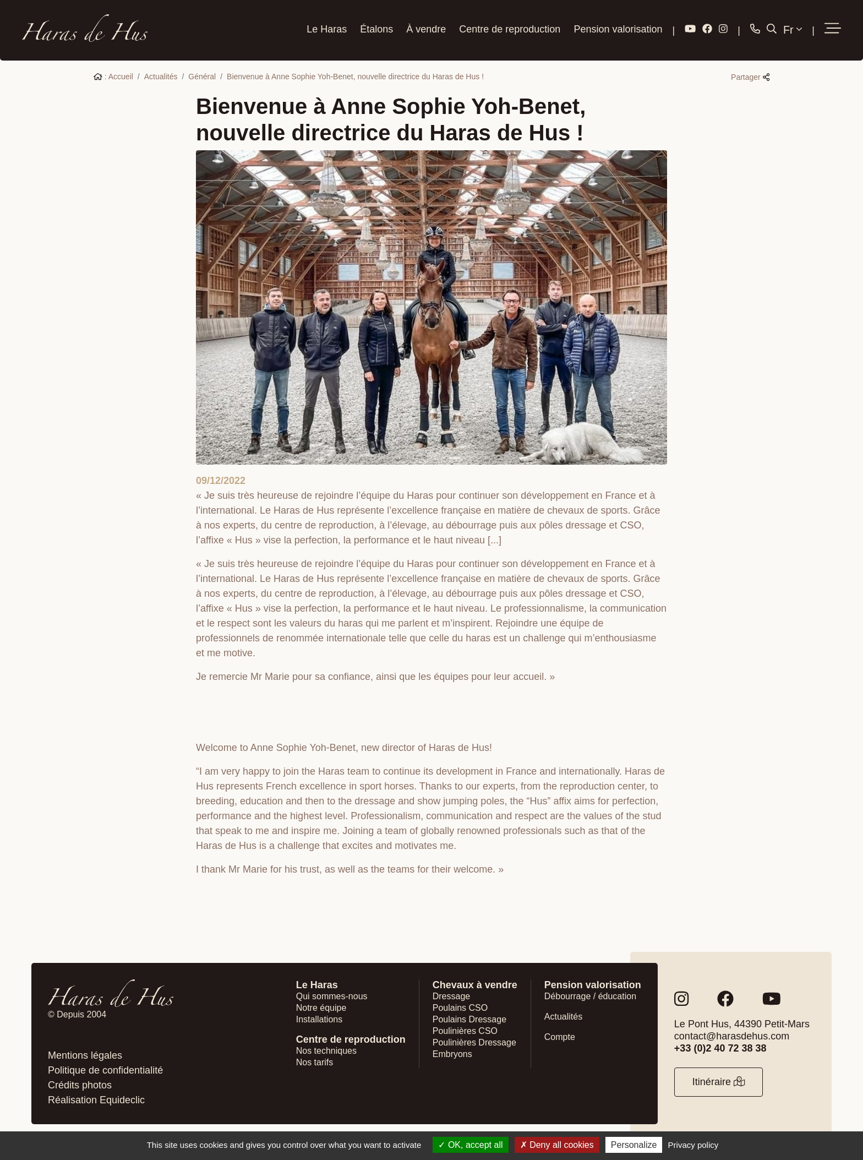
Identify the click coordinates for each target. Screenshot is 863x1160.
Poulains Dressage (469, 1019)
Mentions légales (85, 1055)
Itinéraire (718, 1081)
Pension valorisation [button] (617, 29)
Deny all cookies (557, 1145)
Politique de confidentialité (105, 1070)
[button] (832, 29)
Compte (559, 1037)
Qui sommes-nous (332, 996)
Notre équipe (321, 1007)
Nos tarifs (315, 1062)
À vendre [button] (426, 29)
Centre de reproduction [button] (509, 29)
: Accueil (113, 76)
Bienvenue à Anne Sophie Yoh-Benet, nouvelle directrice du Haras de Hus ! (355, 76)
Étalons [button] (376, 29)
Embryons (452, 1054)
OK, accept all (470, 1145)
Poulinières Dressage (474, 1042)
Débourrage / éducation (590, 996)
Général (202, 76)
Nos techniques (326, 1050)
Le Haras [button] (327, 29)
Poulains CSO (460, 1007)
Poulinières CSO (465, 1031)
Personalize (634, 1145)
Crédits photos (80, 1085)
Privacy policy (693, 1145)
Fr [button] (792, 30)
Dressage (451, 996)
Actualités (161, 76)
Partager (750, 77)
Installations (319, 1019)
